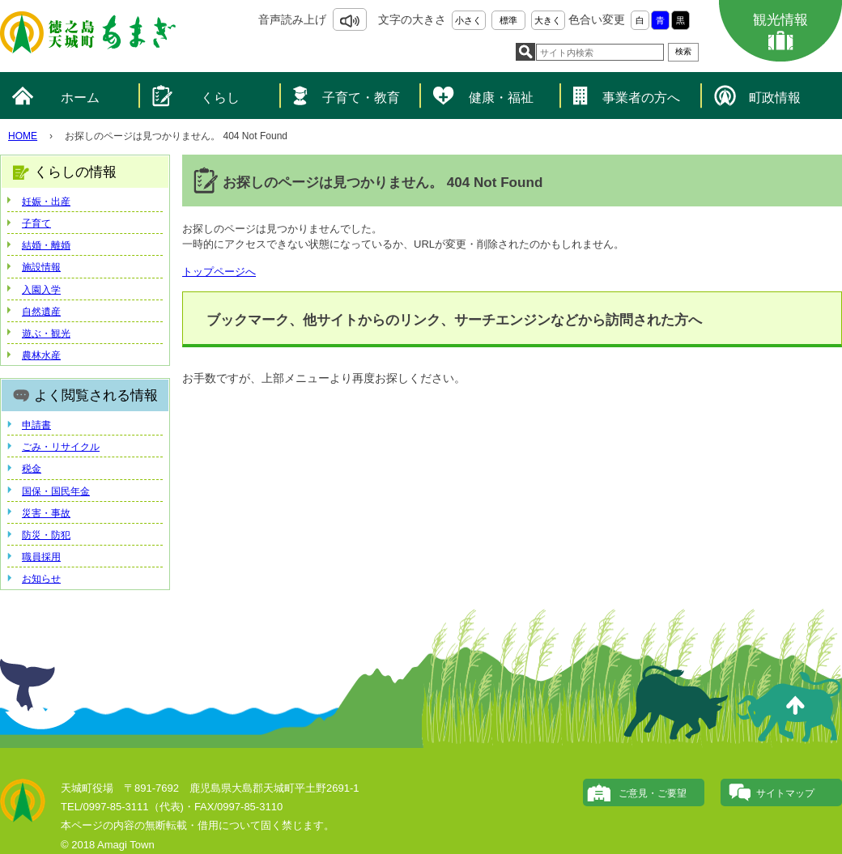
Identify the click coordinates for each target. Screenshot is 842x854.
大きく (547, 20)
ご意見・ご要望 (653, 793)
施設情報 (41, 267)
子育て (36, 223)
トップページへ (219, 272)
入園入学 (41, 289)
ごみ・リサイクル (61, 446)
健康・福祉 (501, 97)
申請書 (36, 425)
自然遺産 (41, 311)
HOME (22, 136)
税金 (31, 468)
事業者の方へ (641, 97)
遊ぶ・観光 (46, 333)
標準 (508, 20)
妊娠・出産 (46, 201)
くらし (220, 97)
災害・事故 (46, 513)
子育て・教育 (361, 97)
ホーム (80, 97)
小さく (468, 20)
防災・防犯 (46, 535)
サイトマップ (785, 793)
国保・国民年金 (56, 491)
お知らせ (41, 578)
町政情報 (775, 97)
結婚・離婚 (46, 245)
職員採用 (41, 557)
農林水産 (41, 355)
